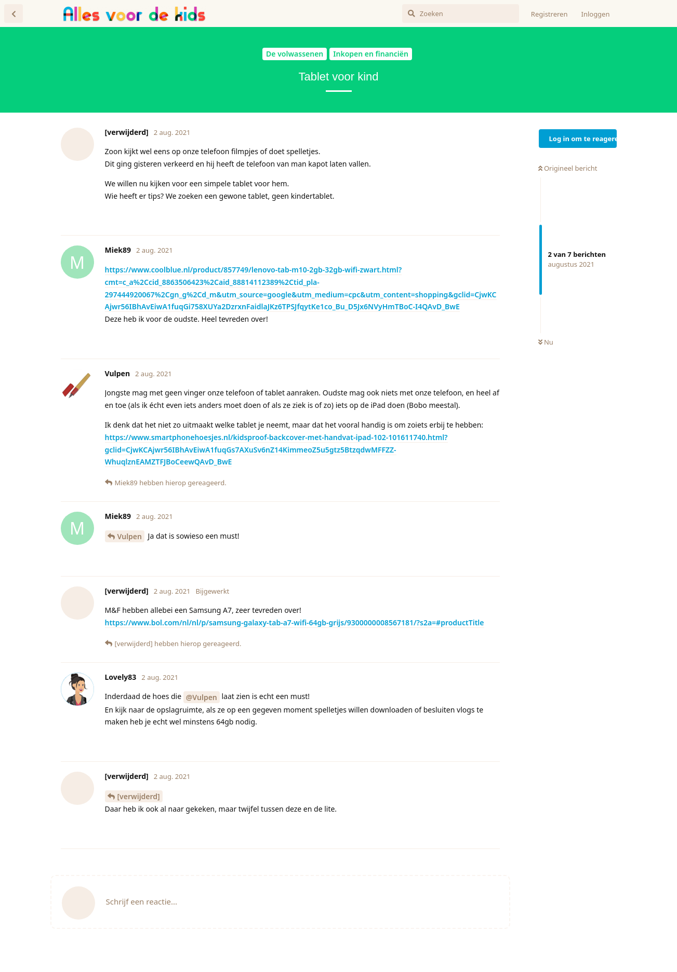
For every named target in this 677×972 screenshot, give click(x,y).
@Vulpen (201, 697)
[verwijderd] (138, 796)
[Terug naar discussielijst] (13, 13)
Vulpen (129, 536)
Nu (545, 342)
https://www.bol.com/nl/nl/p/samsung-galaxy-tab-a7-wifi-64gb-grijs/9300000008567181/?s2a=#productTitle (294, 622)
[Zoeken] (460, 13)
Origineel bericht (568, 168)
